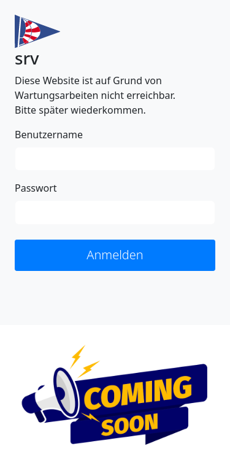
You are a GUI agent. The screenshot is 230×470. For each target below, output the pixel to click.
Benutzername (49, 134)
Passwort (36, 188)
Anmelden (115, 254)
